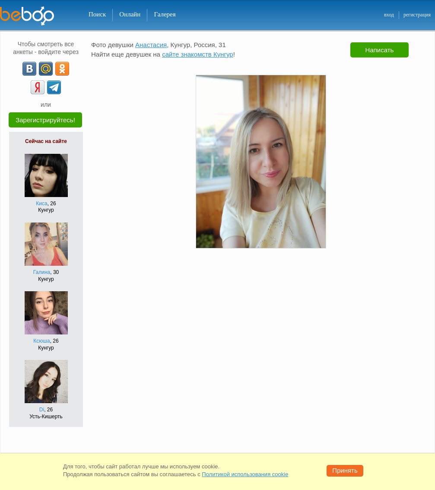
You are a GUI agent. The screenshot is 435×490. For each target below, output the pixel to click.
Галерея (164, 14)
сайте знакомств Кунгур (197, 54)
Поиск (97, 14)
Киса (41, 203)
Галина (42, 272)
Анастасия (151, 44)
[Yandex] (37, 87)
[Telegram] (54, 87)
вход (389, 15)
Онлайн (129, 14)
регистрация (417, 15)
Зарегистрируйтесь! (45, 120)
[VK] (29, 69)
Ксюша (41, 341)
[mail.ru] (46, 69)
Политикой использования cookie (245, 474)
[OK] (62, 69)
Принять (345, 470)
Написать (379, 50)
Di (41, 410)
